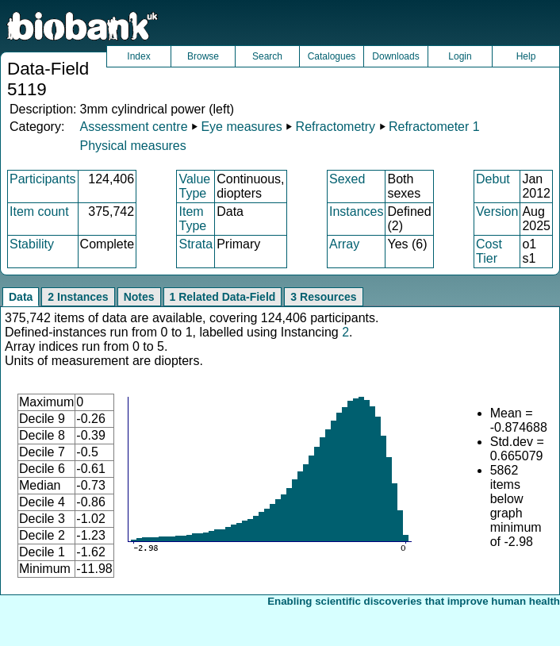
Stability (32, 244)
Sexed (347, 179)
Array (344, 244)
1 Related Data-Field (223, 296)
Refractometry (335, 126)
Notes (139, 296)
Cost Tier (489, 251)
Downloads (395, 56)
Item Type (192, 219)
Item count (39, 211)
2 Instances (78, 296)
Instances (356, 211)
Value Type (194, 186)
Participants (43, 179)
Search (267, 56)
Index (138, 56)
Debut (493, 179)
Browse (203, 56)
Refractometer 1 (434, 126)
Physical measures (132, 145)
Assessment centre (133, 126)
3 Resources (323, 296)
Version (497, 211)
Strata (195, 244)
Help (526, 56)
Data (21, 296)
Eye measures (241, 126)
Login (459, 56)
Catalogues (332, 56)
